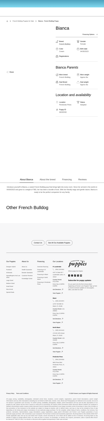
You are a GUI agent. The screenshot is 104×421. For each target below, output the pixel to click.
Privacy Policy (10, 393)
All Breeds (9, 272)
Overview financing (42, 266)
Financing (67, 179)
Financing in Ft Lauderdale (41, 270)
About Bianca (26, 179)
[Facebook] (69, 275)
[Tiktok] (75, 275)
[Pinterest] (81, 275)
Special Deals (10, 292)
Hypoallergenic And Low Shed (13, 276)
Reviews (82, 179)
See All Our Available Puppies (59, 243)
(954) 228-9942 (59, 269)
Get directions (58, 289)
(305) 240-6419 (59, 330)
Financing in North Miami (42, 278)
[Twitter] (78, 275)
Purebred (9, 269)
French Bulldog (64, 44)
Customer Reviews (27, 275)
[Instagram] (72, 275)
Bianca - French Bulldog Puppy (48, 21)
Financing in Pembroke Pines (43, 283)
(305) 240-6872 (59, 301)
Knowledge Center (27, 278)
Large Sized (9, 280)
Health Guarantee (27, 269)
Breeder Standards (27, 272)
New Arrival (9, 289)
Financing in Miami (42, 274)
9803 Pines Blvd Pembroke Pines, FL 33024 (58, 365)
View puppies (58, 293)
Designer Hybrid (10, 266)
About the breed (48, 179)
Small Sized (9, 286)
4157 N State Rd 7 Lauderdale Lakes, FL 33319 (59, 275)
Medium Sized (10, 283)
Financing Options (90, 34)
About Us (24, 266)
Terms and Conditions (22, 393)
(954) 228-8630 (59, 359)
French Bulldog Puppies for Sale (23, 21)
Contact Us (38, 243)
